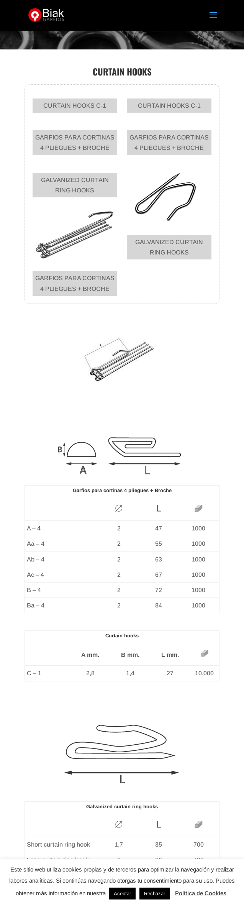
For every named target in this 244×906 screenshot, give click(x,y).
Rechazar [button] (154, 893)
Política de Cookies (200, 893)
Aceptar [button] (122, 893)
